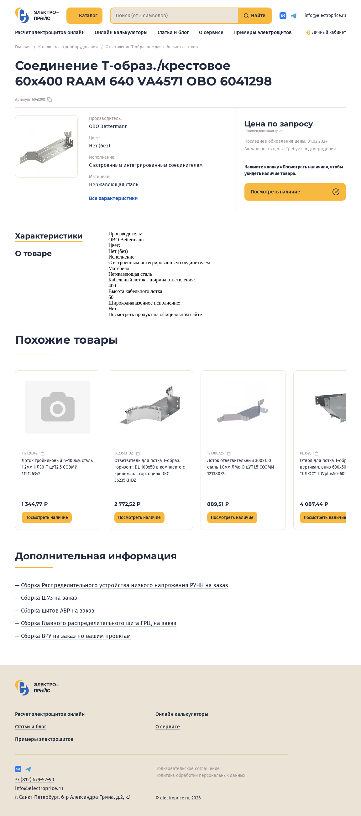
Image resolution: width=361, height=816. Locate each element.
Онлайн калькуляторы (121, 32)
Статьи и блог (173, 32)
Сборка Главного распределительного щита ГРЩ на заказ (98, 623)
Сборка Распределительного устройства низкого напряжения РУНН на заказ (124, 585)
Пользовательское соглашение (187, 768)
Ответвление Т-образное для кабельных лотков (152, 46)
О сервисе (211, 32)
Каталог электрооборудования (68, 46)
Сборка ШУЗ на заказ (49, 597)
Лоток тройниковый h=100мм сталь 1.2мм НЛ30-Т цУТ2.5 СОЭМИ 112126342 (57, 467)
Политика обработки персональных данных (200, 775)
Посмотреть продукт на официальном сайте (155, 314)
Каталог (84, 15)
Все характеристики (113, 198)
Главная (22, 46)
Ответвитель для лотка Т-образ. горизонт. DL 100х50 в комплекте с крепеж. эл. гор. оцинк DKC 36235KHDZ (149, 470)
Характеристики (49, 235)
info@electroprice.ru (325, 15)
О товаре (33, 253)
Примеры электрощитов (262, 32)
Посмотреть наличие (295, 192)
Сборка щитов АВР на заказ (57, 610)
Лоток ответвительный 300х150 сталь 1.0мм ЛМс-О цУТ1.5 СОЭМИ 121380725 (240, 467)
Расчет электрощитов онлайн (50, 32)
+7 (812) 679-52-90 (34, 780)
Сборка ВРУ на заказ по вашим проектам (76, 636)
